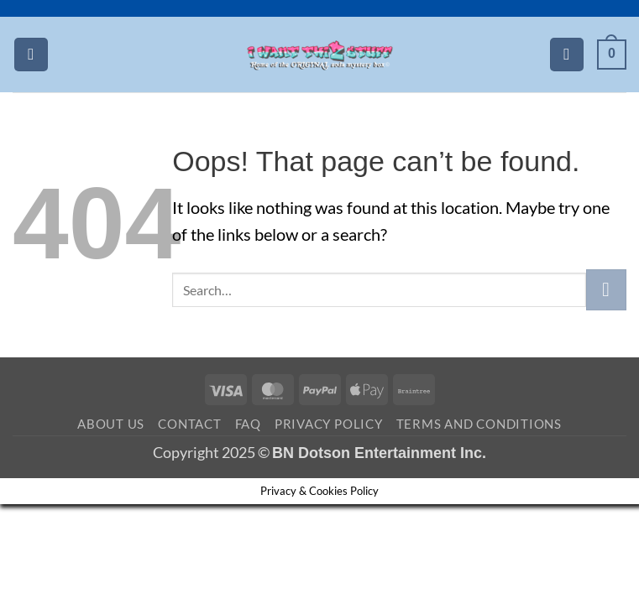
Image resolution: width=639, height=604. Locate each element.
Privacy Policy (329, 423)
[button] (31, 54)
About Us (110, 423)
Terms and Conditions (479, 423)
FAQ (248, 423)
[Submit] (606, 289)
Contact (189, 423)
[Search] (567, 54)
